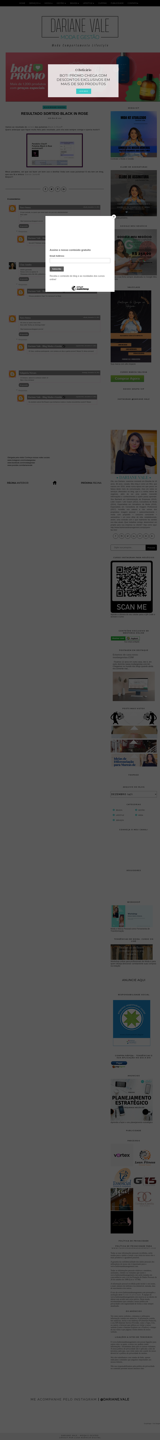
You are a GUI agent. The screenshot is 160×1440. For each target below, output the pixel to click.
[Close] (114, 217)
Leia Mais (83, 91)
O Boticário (83, 70)
